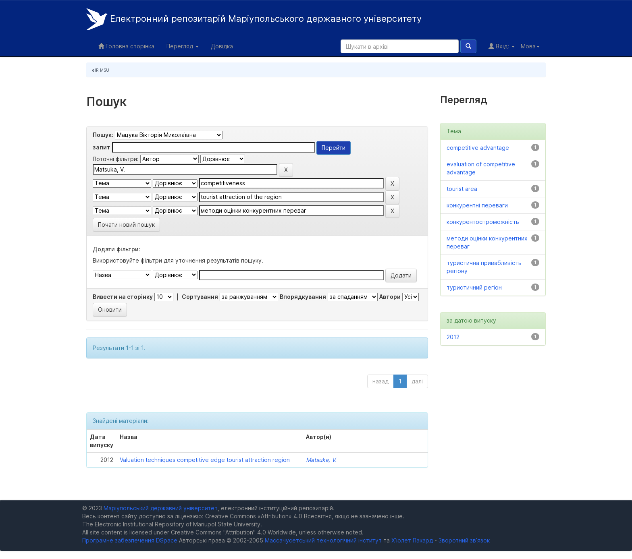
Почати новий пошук (126, 224)
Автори (390, 296)
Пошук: (103, 134)
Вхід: (502, 46)
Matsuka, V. (321, 459)
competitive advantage (478, 147)
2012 (453, 336)
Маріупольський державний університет (161, 508)
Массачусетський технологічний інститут (323, 540)
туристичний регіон (474, 287)
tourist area (462, 188)
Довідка (222, 46)
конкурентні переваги (477, 205)
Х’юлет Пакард (412, 540)
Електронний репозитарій (254, 19)
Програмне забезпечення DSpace (129, 540)
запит (101, 147)
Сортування (200, 296)
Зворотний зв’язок (464, 540)
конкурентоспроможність (483, 221)
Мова (530, 46)
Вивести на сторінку (123, 296)
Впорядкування (303, 296)
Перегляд (182, 46)
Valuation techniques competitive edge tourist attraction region (205, 459)
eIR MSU (100, 70)
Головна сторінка (126, 46)
